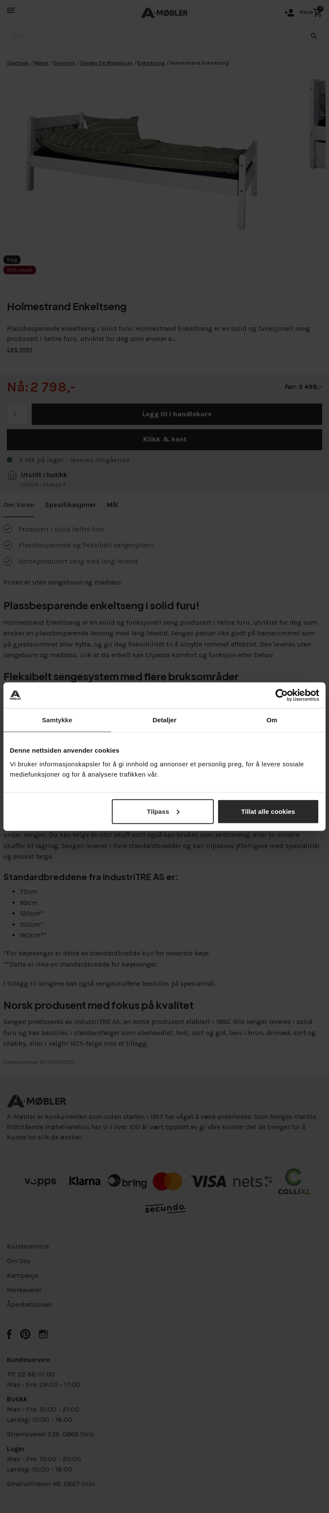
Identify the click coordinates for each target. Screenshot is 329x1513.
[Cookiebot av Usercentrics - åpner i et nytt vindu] (281, 695)
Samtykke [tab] (57, 720)
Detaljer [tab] (164, 720)
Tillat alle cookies (268, 811)
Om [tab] (271, 720)
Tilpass (163, 811)
